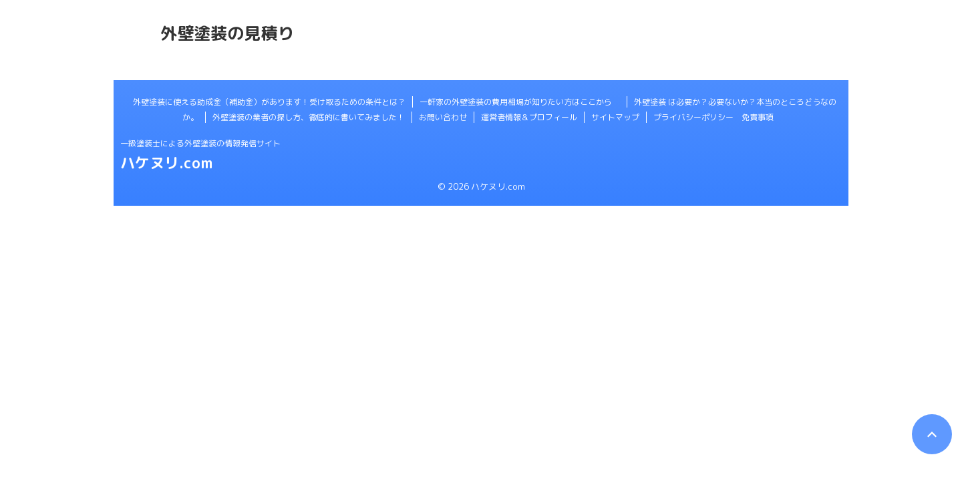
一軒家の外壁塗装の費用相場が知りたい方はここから (520, 102)
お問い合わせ (443, 117)
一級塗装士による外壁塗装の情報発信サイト (200, 143)
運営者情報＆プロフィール (529, 117)
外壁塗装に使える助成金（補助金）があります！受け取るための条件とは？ (269, 102)
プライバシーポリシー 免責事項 (713, 117)
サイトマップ (615, 117)
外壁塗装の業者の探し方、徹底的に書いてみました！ (308, 117)
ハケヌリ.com (166, 162)
